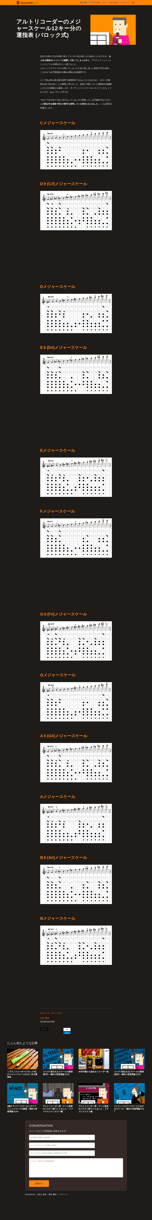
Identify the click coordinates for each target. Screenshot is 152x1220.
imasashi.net (30, 1194)
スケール (45, 1013)
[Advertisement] (76, 252)
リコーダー (58, 1013)
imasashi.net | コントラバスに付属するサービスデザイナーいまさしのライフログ (27, 2)
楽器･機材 (44, 1018)
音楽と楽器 (41, 1194)
